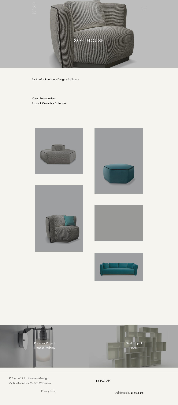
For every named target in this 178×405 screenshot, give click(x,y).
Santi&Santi (137, 393)
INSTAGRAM (103, 381)
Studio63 (37, 79)
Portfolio (50, 79)
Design (61, 79)
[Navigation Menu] (144, 8)
